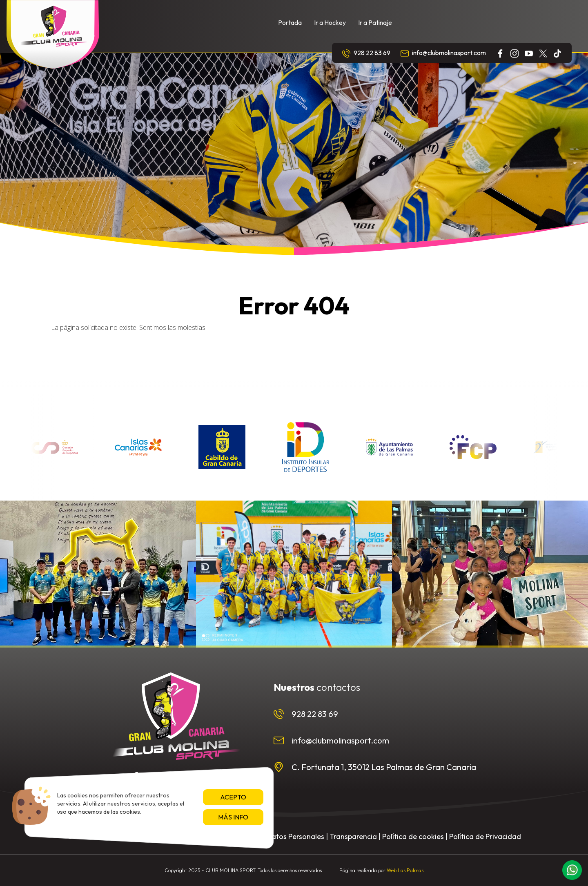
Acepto (233, 797)
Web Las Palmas (405, 870)
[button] (572, 870)
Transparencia (353, 836)
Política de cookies (413, 836)
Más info (233, 817)
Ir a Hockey (330, 22)
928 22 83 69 (366, 53)
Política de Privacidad (485, 836)
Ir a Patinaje (375, 22)
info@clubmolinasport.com (443, 53)
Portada (290, 22)
